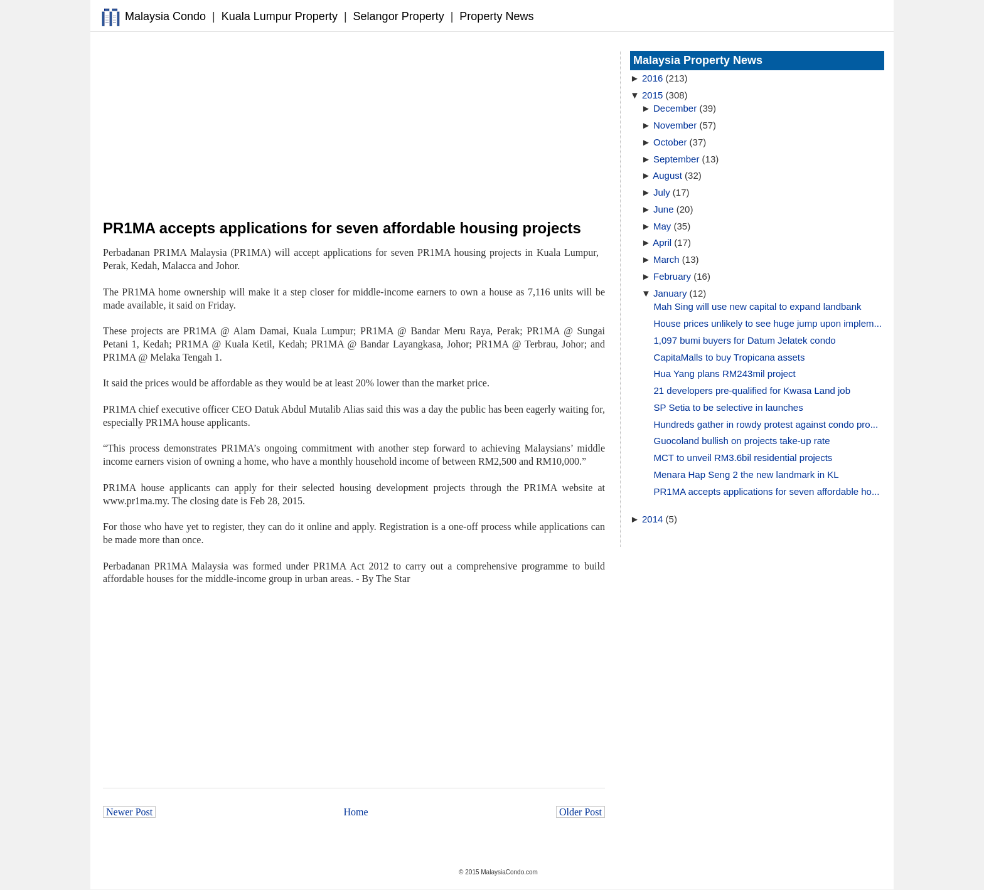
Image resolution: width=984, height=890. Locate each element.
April (662, 242)
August (667, 175)
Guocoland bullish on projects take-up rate (742, 440)
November (675, 125)
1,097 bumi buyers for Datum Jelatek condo (745, 340)
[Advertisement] (354, 126)
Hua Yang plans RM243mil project (725, 373)
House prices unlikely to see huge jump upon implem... (768, 323)
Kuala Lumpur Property (280, 16)
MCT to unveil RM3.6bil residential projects (743, 457)
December (675, 108)
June (663, 209)
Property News (496, 16)
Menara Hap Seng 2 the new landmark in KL (746, 474)
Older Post (580, 812)
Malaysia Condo (165, 16)
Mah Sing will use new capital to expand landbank (758, 306)
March (666, 259)
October (670, 142)
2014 (652, 519)
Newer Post (129, 812)
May (662, 226)
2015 (652, 95)
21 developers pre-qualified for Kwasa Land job (752, 390)
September (676, 159)
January (670, 293)
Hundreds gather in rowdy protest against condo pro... (766, 424)
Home (356, 812)
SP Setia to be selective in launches (728, 407)
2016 (652, 78)
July (661, 192)
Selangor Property (398, 16)
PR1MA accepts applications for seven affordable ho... (767, 491)
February (672, 276)
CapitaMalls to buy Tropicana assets (729, 357)
